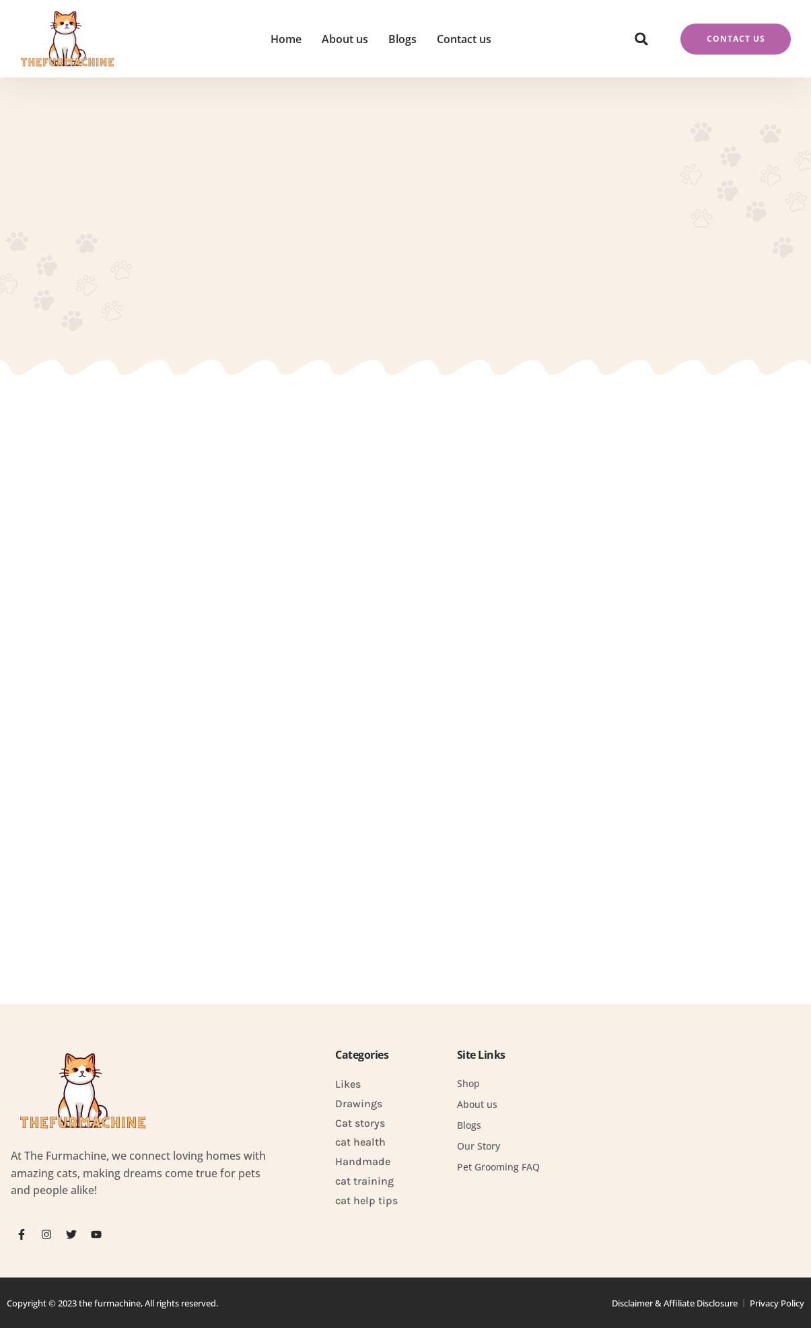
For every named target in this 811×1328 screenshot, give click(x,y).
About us (345, 39)
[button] (641, 39)
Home (286, 39)
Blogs (402, 39)
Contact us (464, 39)
